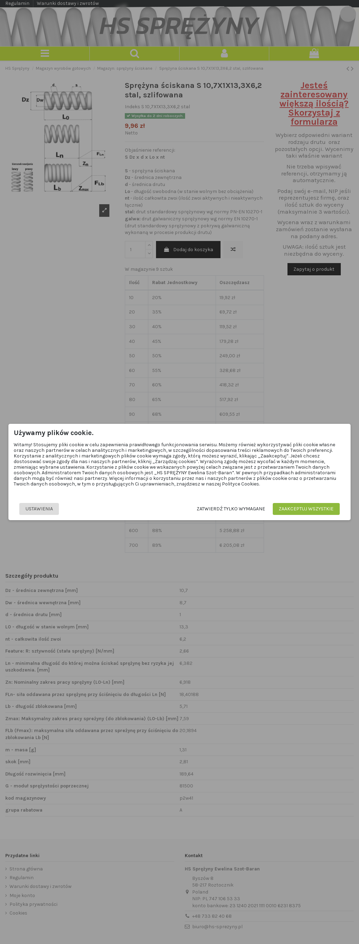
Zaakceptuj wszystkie (306, 509)
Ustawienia (39, 509)
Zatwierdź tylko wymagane (231, 509)
